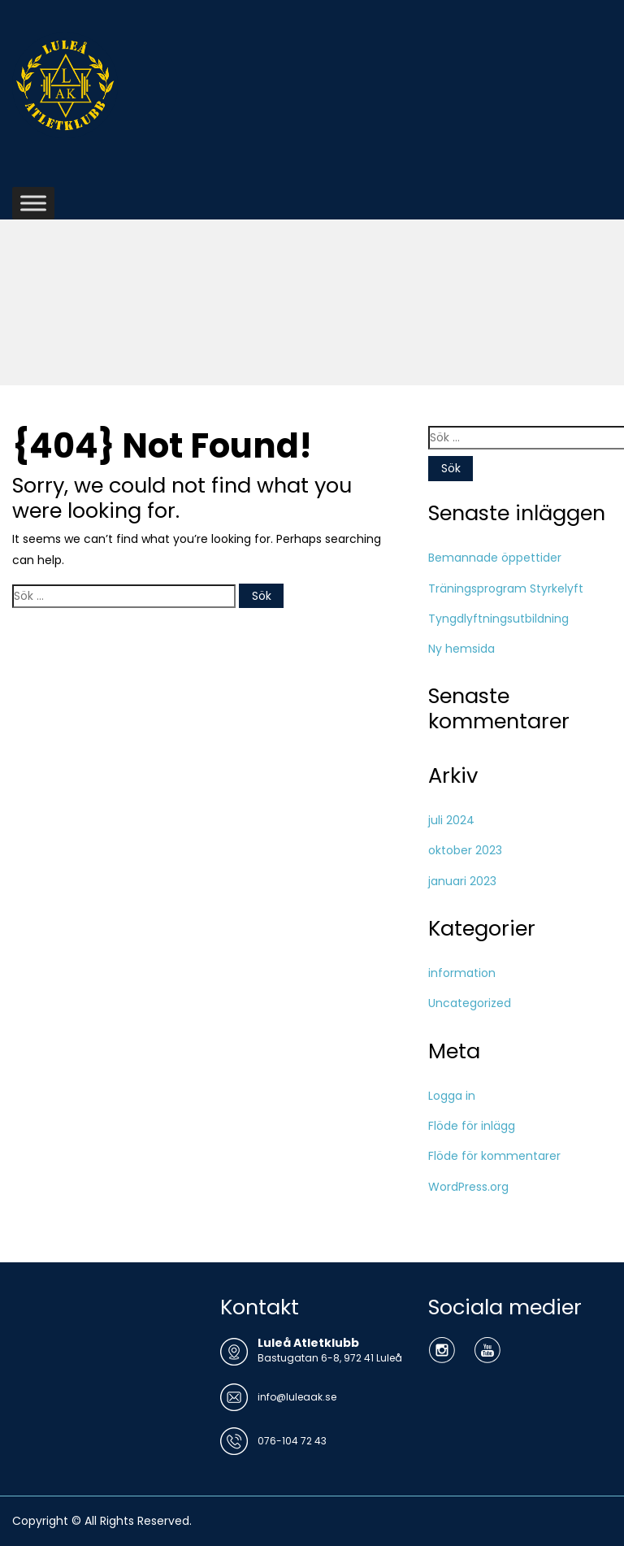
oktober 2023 (465, 850)
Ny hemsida (461, 649)
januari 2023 (462, 881)
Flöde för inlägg (471, 1126)
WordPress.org (468, 1187)
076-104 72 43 (292, 1441)
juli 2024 (451, 820)
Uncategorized (469, 1003)
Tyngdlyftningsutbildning (498, 618)
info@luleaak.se (297, 1397)
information (462, 973)
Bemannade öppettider (494, 557)
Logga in (451, 1096)
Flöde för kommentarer (494, 1156)
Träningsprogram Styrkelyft (505, 588)
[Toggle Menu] (33, 203)
